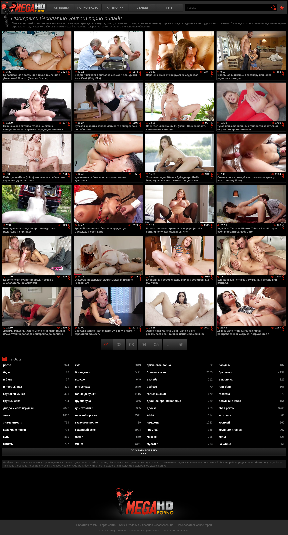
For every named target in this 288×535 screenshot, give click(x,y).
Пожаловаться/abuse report (194, 525)
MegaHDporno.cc (23, 7)
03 (131, 344)
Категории (115, 7)
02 (119, 344)
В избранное (282, 8)
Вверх (282, 527)
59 (181, 344)
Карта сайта (108, 525)
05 (156, 344)
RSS (122, 525)
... (168, 344)
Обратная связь (86, 525)
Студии (142, 7)
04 (143, 344)
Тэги (169, 7)
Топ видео (60, 7)
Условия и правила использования (150, 525)
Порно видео (88, 7)
